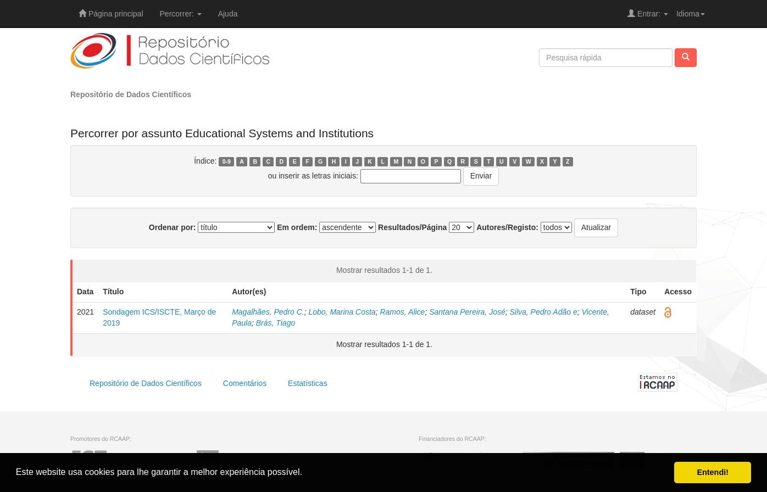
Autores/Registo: (507, 227)
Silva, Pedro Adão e (543, 312)
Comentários (244, 383)
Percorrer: (181, 13)
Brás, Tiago (275, 322)
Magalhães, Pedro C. (268, 312)
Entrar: (647, 13)
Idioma (690, 13)
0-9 (227, 161)
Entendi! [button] (713, 472)
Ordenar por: (172, 227)
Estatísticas (307, 383)
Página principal (111, 13)
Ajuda (228, 13)
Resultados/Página (412, 227)
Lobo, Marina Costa (341, 312)
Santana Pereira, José (467, 312)
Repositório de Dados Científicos (130, 94)
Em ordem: (297, 227)
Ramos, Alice (402, 312)
